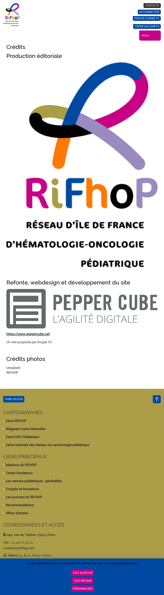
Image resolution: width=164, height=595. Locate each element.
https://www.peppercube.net (28, 334)
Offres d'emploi (17, 513)
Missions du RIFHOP (21, 465)
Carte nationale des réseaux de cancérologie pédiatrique (47, 445)
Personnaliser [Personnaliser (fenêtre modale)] (83, 588)
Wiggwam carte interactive (25, 429)
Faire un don (14, 399)
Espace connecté (146, 18)
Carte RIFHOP (16, 421)
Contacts (152, 5)
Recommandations (20, 505)
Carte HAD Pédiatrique (22, 437)
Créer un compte (147, 26)
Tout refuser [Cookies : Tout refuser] (83, 580)
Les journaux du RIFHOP (24, 497)
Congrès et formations (22, 489)
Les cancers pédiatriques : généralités (34, 481)
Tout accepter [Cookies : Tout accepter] (82, 572)
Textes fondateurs (19, 473)
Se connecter (149, 11)
